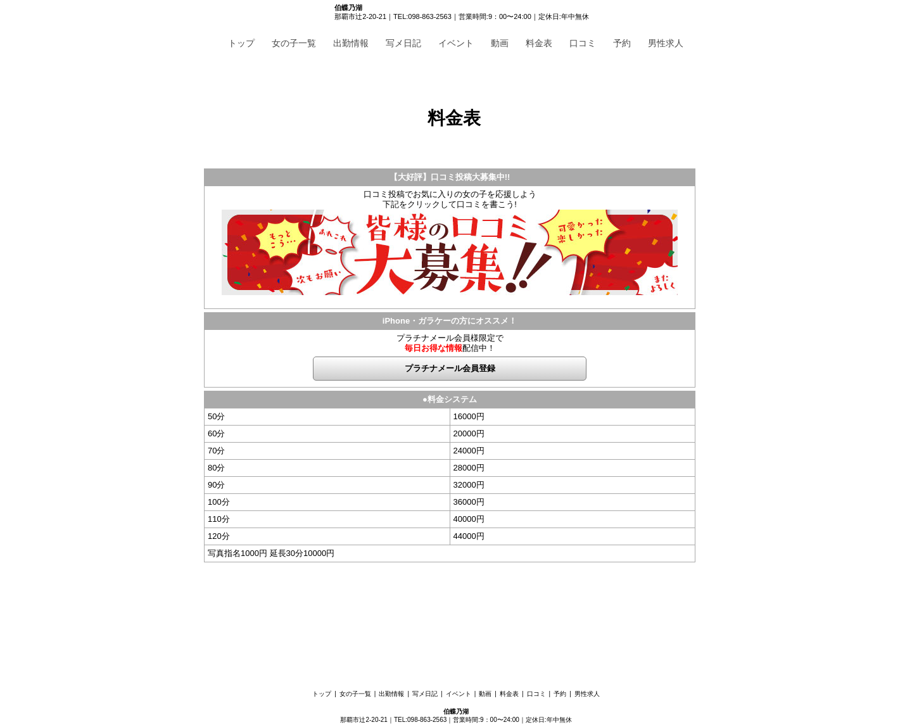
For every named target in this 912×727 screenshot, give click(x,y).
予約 (622, 43)
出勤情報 (351, 43)
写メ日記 (403, 43)
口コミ (582, 43)
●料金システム (449, 399)
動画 (500, 43)
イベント (456, 43)
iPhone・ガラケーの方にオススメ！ (450, 321)
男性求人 (665, 43)
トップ (241, 43)
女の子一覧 (294, 43)
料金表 (539, 43)
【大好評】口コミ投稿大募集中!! (450, 177)
